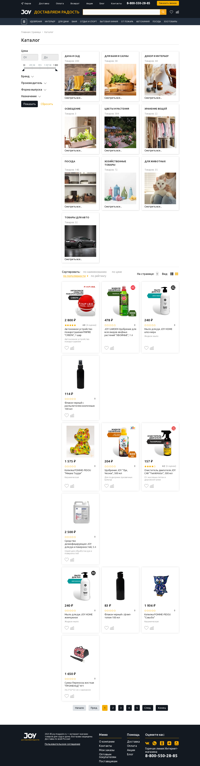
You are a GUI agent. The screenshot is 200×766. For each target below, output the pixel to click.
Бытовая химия (109, 21)
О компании (107, 735)
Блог (102, 3)
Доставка (44, 3)
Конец (164, 701)
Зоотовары (170, 21)
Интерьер (50, 21)
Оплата (60, 3)
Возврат (75, 3)
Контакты (116, 3)
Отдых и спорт (88, 21)
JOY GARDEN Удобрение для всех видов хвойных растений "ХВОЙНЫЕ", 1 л (120, 325)
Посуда (157, 21)
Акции (89, 3)
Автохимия (143, 21)
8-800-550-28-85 (137, 3)
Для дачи (63, 21)
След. (149, 701)
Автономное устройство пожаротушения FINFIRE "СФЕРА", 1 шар (78, 325)
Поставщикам (108, 755)
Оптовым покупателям (107, 750)
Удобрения (36, 21)
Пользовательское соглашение (62, 738)
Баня (74, 21)
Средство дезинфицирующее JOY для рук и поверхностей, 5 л (80, 537)
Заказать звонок (167, 3)
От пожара (127, 21)
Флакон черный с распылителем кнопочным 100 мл (80, 399)
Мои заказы (107, 744)
